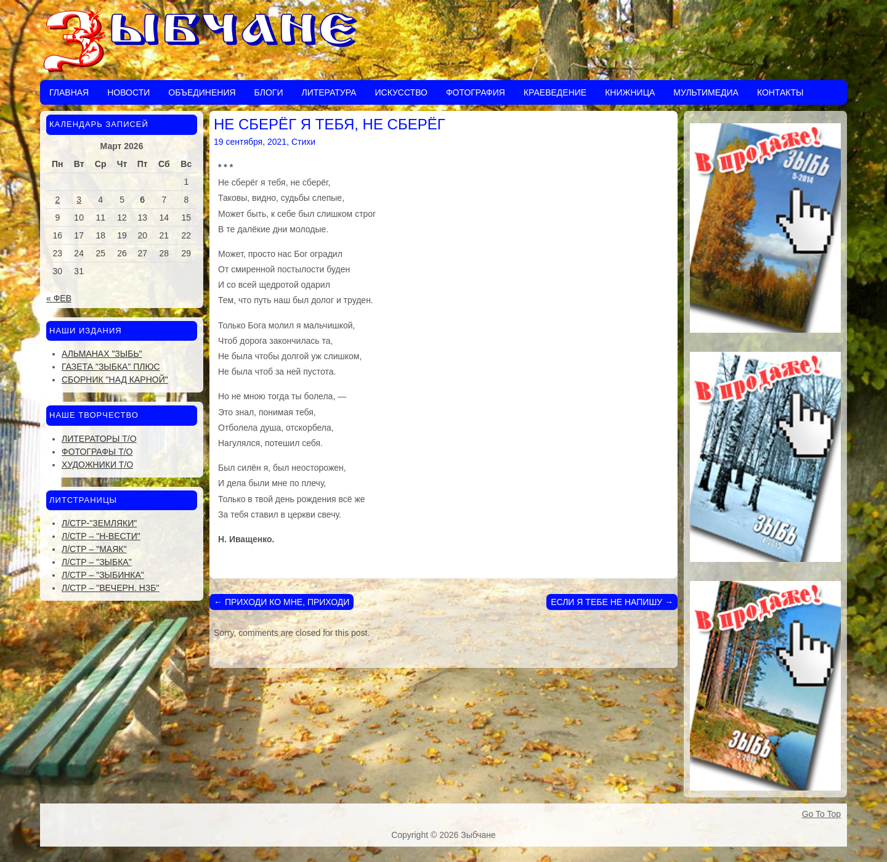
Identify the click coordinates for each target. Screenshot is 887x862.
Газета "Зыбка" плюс (111, 367)
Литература (328, 92)
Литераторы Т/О (99, 439)
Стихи (303, 142)
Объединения (201, 92)
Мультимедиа (706, 92)
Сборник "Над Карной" (115, 379)
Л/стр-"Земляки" (99, 523)
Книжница (630, 92)
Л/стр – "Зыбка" (97, 562)
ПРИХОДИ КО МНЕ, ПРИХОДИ (281, 602)
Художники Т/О (97, 465)
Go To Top (821, 814)
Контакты (780, 92)
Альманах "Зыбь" (102, 354)
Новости (128, 92)
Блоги (268, 92)
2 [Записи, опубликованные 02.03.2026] (57, 200)
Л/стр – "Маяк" (94, 549)
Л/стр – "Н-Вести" (101, 536)
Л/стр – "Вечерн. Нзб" (110, 588)
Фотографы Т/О (97, 452)
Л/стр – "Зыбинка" (103, 575)
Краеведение (555, 92)
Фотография (475, 92)
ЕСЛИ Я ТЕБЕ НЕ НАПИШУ (612, 602)
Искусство (401, 92)
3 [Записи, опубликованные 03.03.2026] (78, 200)
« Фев (58, 298)
